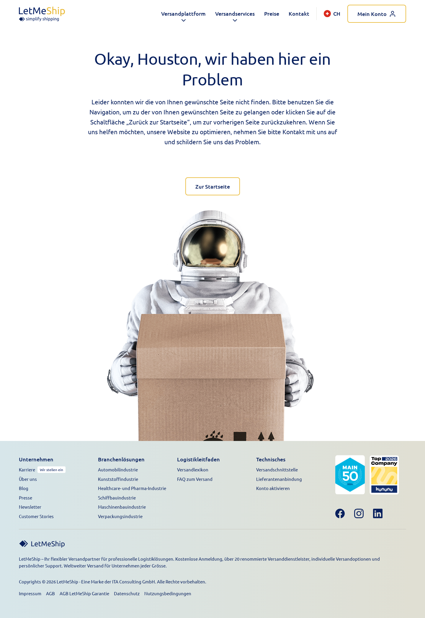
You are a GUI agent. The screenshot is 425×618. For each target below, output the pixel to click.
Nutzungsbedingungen (167, 593)
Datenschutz (127, 593)
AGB (50, 593)
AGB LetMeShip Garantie (84, 593)
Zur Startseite (212, 186)
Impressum (30, 593)
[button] (183, 13)
